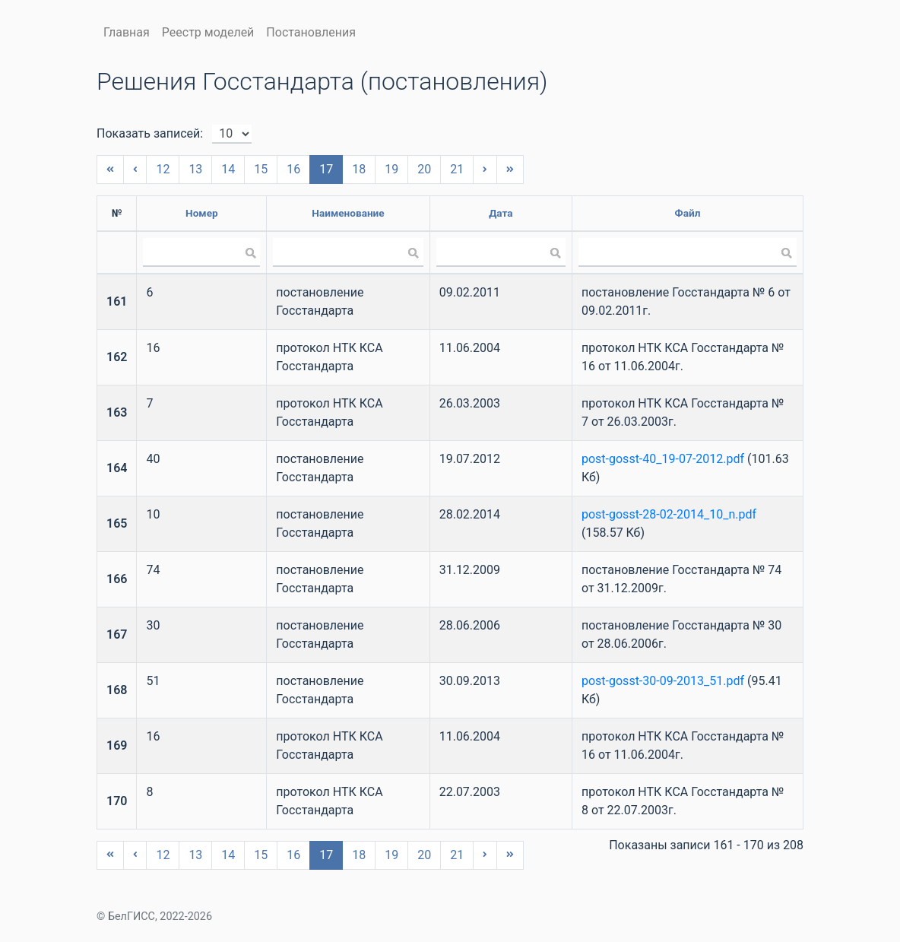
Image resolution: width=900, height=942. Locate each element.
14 (228, 169)
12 (163, 169)
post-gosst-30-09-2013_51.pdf (663, 681)
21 (457, 169)
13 (195, 169)
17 (326, 169)
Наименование (348, 213)
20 (424, 169)
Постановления (311, 32)
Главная (126, 32)
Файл (688, 213)
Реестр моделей (208, 32)
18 (359, 169)
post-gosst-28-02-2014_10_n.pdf (669, 514)
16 (293, 169)
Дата (500, 213)
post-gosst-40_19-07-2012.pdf (663, 459)
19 (391, 169)
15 (261, 169)
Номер (201, 213)
